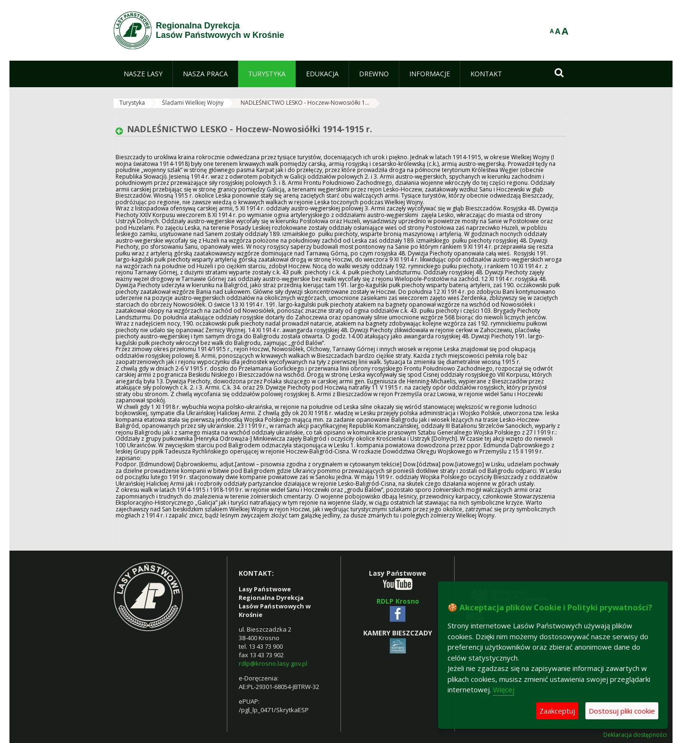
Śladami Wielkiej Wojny (193, 103)
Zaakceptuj (557, 711)
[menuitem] (143, 74)
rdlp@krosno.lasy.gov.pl (273, 663)
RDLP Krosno (398, 601)
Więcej (503, 689)
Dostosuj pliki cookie (622, 711)
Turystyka (132, 103)
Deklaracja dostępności (635, 735)
